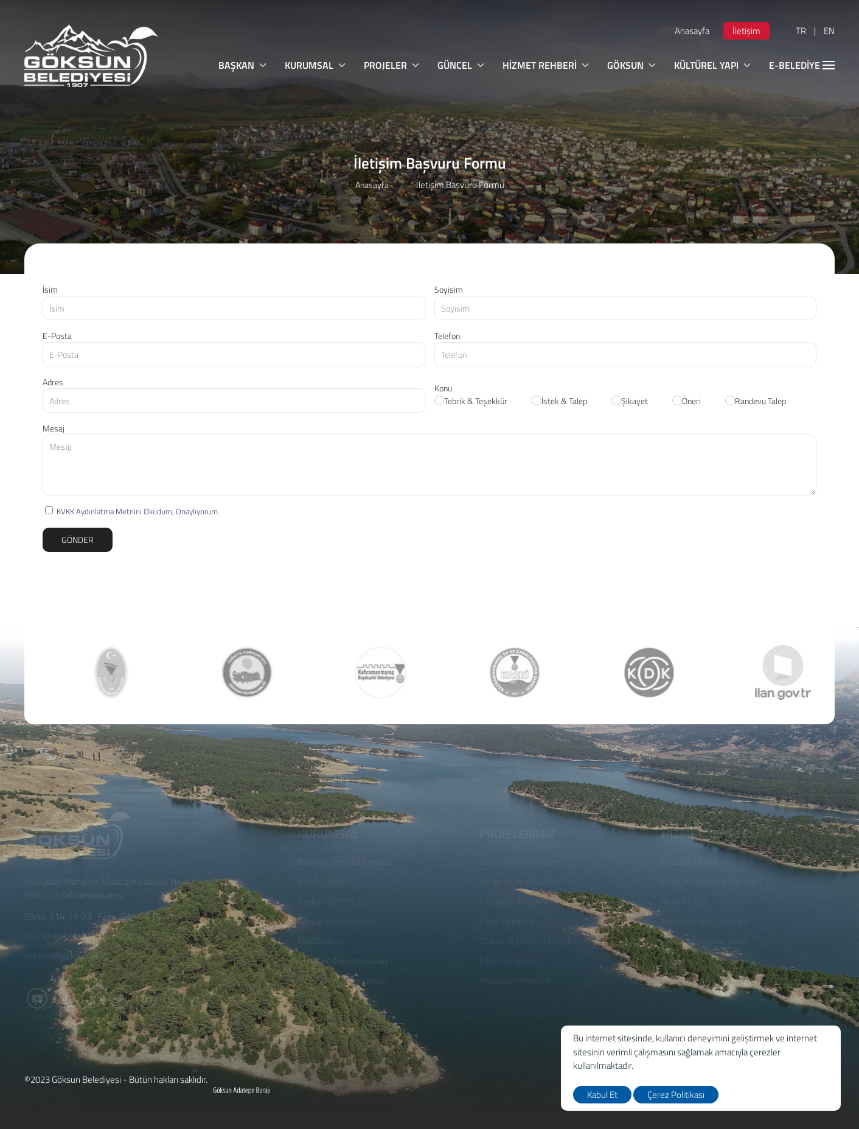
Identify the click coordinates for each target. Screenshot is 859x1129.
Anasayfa (692, 31)
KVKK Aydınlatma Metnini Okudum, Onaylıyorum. (138, 511)
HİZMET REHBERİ (546, 65)
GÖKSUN (631, 65)
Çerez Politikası (675, 1095)
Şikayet (629, 400)
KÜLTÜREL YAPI (712, 65)
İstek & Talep (559, 400)
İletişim (746, 31)
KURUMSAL (315, 65)
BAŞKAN (242, 65)
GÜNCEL (460, 65)
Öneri (686, 400)
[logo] (91, 55)
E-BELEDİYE (802, 65)
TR (801, 31)
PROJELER (391, 65)
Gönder (77, 539)
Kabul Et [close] (602, 1095)
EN (829, 31)
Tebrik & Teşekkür (470, 400)
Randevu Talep (755, 400)
